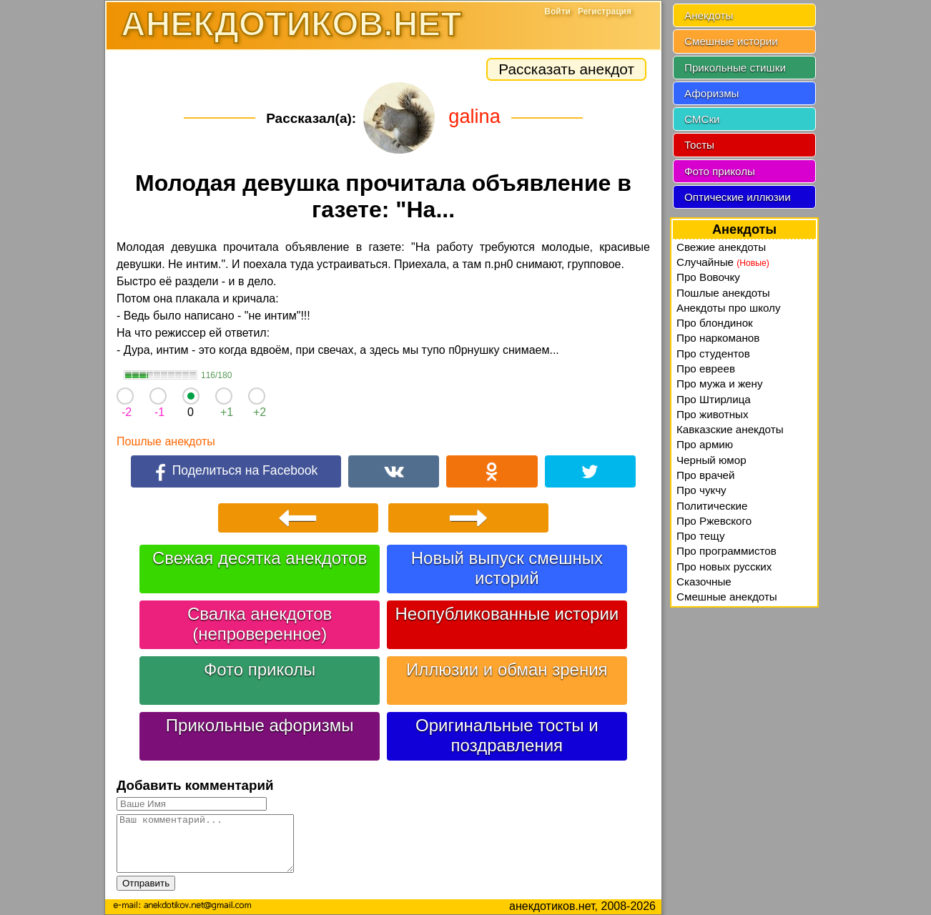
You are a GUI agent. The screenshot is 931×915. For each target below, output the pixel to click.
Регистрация (604, 11)
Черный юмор (711, 460)
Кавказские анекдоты (730, 429)
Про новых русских (724, 566)
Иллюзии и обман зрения (507, 669)
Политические (711, 506)
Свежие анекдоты (721, 247)
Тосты (699, 145)
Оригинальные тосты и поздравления (506, 735)
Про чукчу (701, 490)
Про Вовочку (708, 277)
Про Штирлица (713, 399)
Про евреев (705, 368)
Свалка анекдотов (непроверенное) (259, 623)
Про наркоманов (717, 338)
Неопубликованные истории (507, 613)
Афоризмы (711, 93)
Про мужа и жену (719, 383)
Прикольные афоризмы (260, 725)
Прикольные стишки (735, 67)
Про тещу (700, 536)
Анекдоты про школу (728, 308)
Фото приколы (259, 669)
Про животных (712, 414)
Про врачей (705, 475)
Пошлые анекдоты (166, 441)
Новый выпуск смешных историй (507, 568)
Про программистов (726, 551)
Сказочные (704, 581)
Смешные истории (731, 41)
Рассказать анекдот (566, 69)
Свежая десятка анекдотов (259, 558)
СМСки (702, 119)
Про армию (704, 444)
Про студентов (713, 353)
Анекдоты (708, 15)
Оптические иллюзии (737, 197)
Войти (557, 11)
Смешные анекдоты (726, 596)
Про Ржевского (714, 521)
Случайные (722, 262)
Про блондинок (714, 323)
